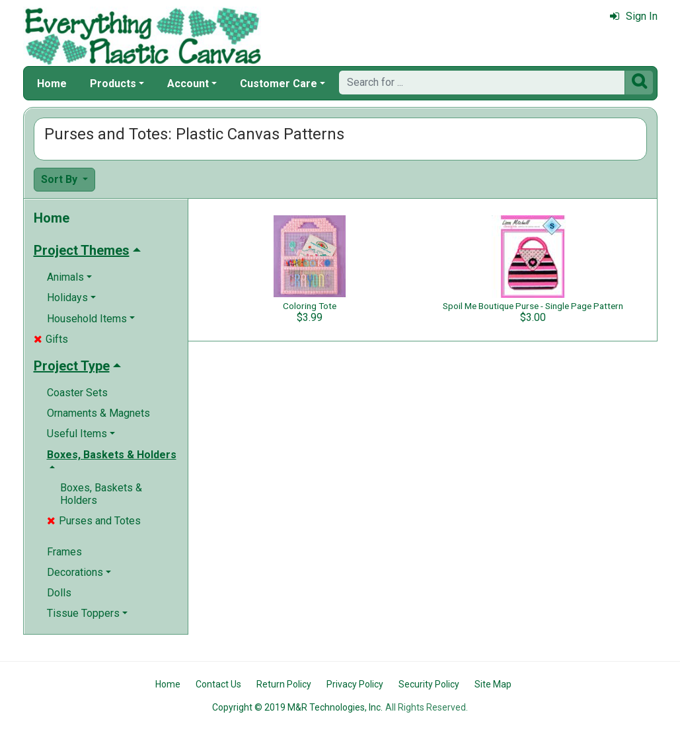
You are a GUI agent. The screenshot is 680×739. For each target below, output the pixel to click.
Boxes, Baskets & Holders (101, 494)
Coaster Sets (77, 392)
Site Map (492, 684)
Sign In (634, 16)
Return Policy (283, 684)
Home (52, 83)
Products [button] (113, 83)
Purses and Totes (94, 520)
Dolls (59, 592)
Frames (64, 551)
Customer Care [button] (278, 83)
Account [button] (188, 83)
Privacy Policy (354, 684)
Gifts (51, 339)
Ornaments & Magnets (98, 413)
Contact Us (218, 684)
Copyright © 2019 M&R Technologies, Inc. (297, 707)
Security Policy (428, 684)
